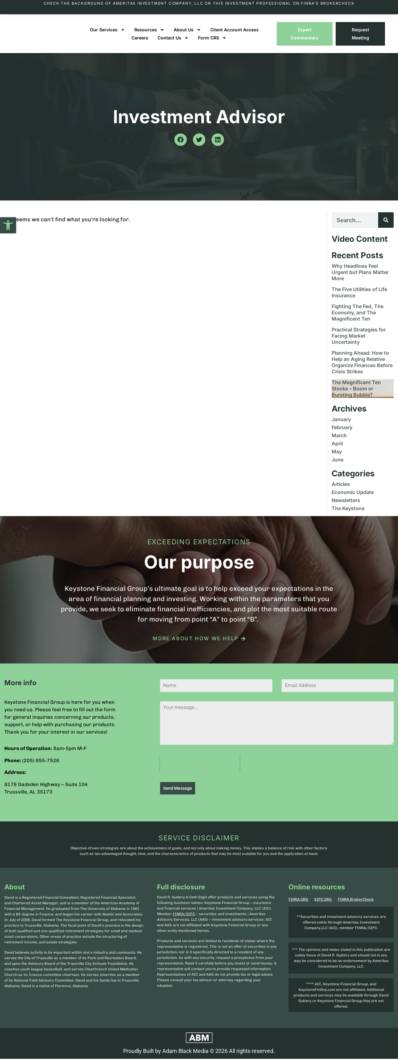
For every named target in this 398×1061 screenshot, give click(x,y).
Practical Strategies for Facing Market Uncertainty (359, 340)
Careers (140, 42)
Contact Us (173, 42)
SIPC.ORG (323, 902)
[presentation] (199, 767)
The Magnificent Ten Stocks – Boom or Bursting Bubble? (356, 393)
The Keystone (348, 513)
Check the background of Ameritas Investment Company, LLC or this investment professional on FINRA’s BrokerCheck (199, 3)
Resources (149, 34)
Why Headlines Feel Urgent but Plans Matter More (360, 276)
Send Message (177, 792)
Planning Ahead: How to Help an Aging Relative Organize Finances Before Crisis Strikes (362, 366)
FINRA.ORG (298, 902)
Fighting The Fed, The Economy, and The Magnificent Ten (357, 317)
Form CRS (212, 42)
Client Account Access (234, 34)
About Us (187, 34)
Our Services (107, 34)
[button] (8, 225)
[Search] (386, 224)
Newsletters (346, 504)
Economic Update (353, 496)
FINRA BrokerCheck (356, 902)
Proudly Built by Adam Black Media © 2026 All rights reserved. (199, 1053)
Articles (341, 488)
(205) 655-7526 (40, 765)
